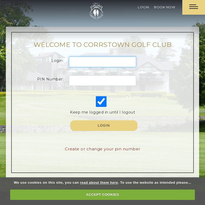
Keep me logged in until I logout (102, 105)
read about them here (99, 182)
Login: (57, 60)
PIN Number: (50, 79)
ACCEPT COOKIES (102, 194)
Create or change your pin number (102, 148)
